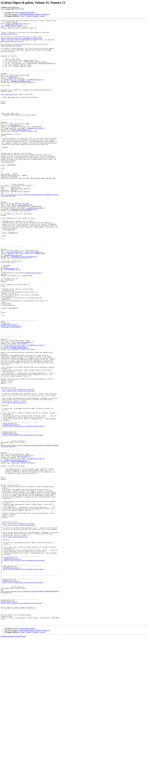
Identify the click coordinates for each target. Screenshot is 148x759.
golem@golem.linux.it (35, 92)
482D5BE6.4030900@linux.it (20, 93)
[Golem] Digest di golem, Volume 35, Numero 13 (34, 14)
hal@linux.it (13, 88)
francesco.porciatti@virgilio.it (16, 412)
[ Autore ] (42, 16)
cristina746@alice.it (13, 7)
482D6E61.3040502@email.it (20, 152)
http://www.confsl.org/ (9, 109)
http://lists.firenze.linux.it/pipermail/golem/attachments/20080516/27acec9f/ (30, 230)
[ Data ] (22, 16)
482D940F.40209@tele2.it (19, 414)
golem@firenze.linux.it (13, 26)
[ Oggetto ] (35, 16)
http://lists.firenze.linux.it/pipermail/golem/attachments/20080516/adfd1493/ (30, 530)
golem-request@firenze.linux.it (17, 24)
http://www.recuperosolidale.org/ (14, 479)
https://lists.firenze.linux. (11, 387)
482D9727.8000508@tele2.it (20, 550)
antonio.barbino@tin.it (46, 72)
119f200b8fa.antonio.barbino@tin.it (24, 304)
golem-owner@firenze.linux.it (11, 51)
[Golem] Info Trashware (27, 12)
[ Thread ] (29, 16)
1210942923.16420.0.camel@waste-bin (24, 247)
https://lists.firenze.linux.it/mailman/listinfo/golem (21, 42)
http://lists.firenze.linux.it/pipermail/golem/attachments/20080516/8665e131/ (30, 706)
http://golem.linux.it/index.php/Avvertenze (18, 465)
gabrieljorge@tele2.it (25, 407)
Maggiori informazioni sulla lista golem (13, 757)
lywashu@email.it (15, 146)
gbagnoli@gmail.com (25, 242)
